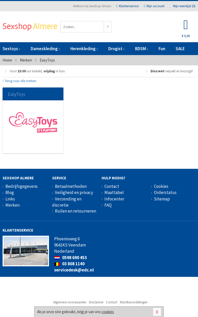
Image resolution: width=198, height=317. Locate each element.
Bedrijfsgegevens (21, 186)
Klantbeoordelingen (133, 302)
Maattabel (114, 192)
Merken (12, 205)
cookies (108, 311)
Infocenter (114, 199)
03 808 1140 (69, 264)
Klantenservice (127, 6)
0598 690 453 (70, 257)
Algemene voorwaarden (69, 302)
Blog (9, 192)
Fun (162, 48)
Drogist (116, 48)
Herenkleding (84, 48)
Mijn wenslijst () (182, 6)
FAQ (108, 205)
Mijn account (154, 6)
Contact (111, 186)
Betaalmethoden (71, 186)
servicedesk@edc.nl (74, 270)
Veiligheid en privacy (74, 192)
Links (10, 199)
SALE (180, 48)
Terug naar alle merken (19, 81)
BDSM (141, 48)
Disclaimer (96, 302)
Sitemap (162, 199)
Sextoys (11, 48)
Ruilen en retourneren (75, 211)
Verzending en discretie (66, 202)
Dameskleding (45, 48)
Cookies (161, 186)
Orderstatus (165, 192)
